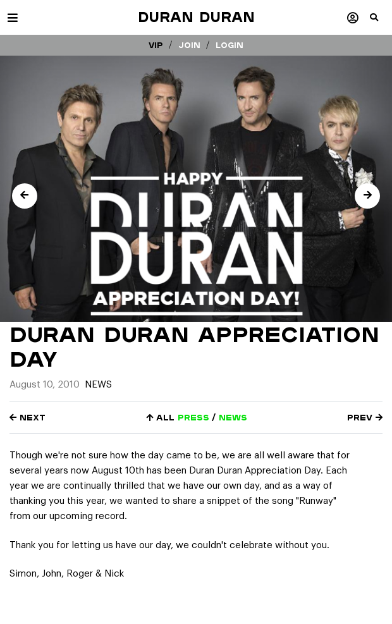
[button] (381, 22)
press (193, 417)
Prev (365, 417)
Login (229, 45)
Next (27, 417)
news (233, 417)
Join (189, 45)
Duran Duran (196, 17)
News (98, 384)
